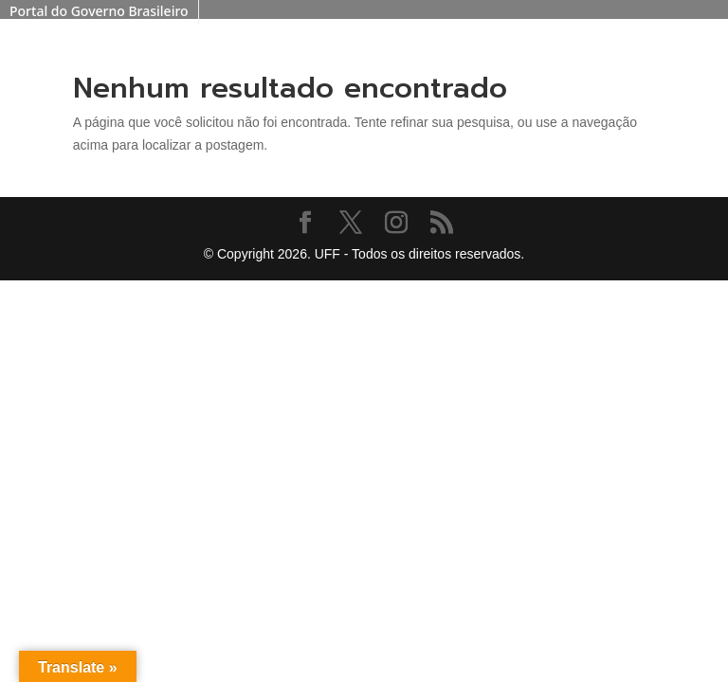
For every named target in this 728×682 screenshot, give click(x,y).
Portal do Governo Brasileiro (99, 11)
